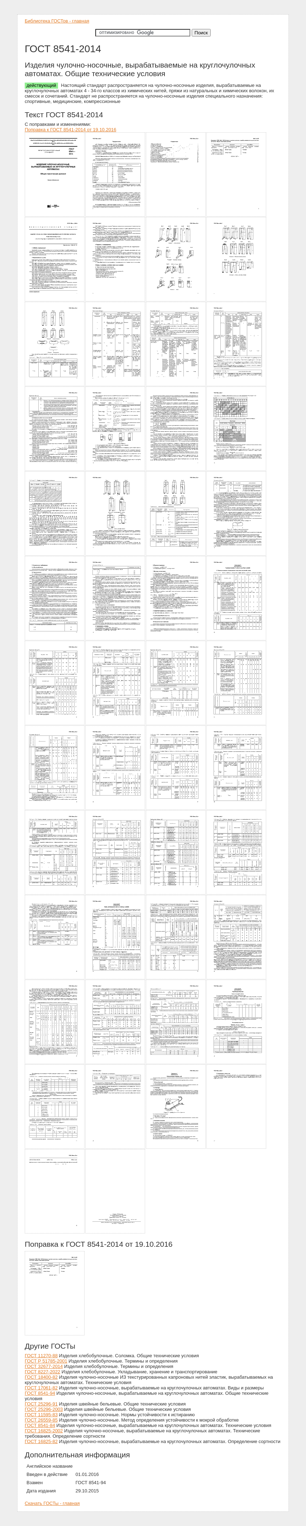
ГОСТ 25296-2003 (44, 1409)
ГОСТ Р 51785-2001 (46, 1361)
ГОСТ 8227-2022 (42, 1371)
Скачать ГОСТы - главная (52, 1503)
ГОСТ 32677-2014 (44, 1366)
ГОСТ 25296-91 (41, 1404)
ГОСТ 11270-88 (41, 1355)
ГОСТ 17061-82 (41, 1387)
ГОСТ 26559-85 (41, 1420)
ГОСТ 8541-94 (40, 1393)
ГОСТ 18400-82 (41, 1377)
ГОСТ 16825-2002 (44, 1430)
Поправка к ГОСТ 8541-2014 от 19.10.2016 (70, 129)
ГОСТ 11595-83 (41, 1414)
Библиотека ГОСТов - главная (57, 21)
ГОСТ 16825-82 (41, 1441)
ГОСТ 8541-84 (40, 1425)
